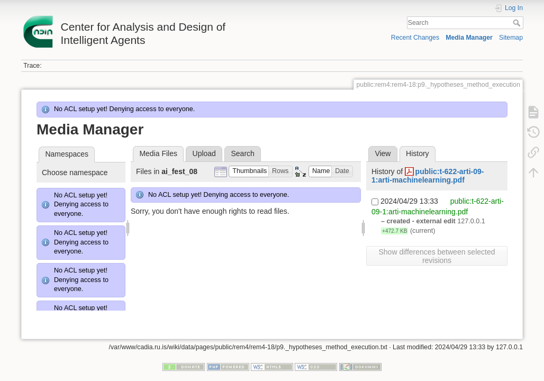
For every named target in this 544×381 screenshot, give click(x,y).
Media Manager (469, 37)
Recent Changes (415, 37)
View (383, 153)
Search (518, 22)
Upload (204, 153)
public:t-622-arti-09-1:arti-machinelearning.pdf (427, 176)
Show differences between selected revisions (437, 256)
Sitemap (511, 37)
